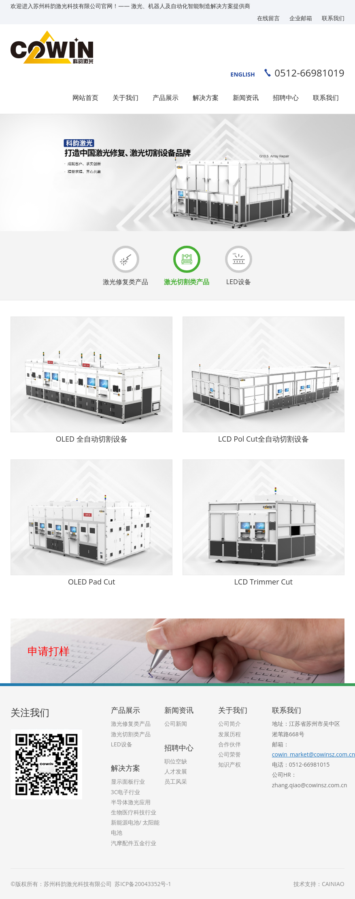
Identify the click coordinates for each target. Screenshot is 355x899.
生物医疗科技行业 (133, 812)
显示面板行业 (128, 781)
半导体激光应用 (131, 802)
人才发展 (175, 771)
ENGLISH (242, 74)
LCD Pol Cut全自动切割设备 (263, 439)
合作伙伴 (229, 744)
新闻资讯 (246, 97)
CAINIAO (333, 884)
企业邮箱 (300, 18)
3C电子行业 (125, 792)
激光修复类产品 (125, 266)
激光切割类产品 (186, 266)
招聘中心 (286, 97)
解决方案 (206, 97)
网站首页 (85, 97)
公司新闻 (175, 723)
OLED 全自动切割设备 (92, 439)
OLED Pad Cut (91, 582)
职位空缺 (175, 761)
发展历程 (229, 734)
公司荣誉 (229, 754)
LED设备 (238, 266)
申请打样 (49, 651)
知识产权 (229, 764)
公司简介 (229, 723)
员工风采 (175, 781)
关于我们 (125, 97)
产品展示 (166, 97)
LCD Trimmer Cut (263, 582)
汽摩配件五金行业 (133, 843)
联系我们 (333, 18)
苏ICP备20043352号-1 (142, 884)
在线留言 (268, 18)
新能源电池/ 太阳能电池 (135, 827)
